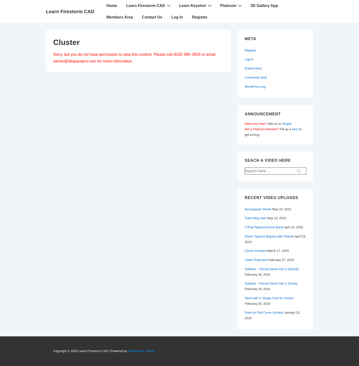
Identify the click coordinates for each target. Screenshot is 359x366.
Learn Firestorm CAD (70, 11)
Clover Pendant (255, 251)
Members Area (119, 17)
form (295, 129)
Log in (249, 59)
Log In (177, 17)
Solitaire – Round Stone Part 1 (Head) (271, 283)
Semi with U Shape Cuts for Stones (269, 298)
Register (199, 17)
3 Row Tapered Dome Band (264, 227)
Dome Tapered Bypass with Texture (269, 236)
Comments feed (256, 77)
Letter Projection (256, 260)
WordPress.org (255, 86)
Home (111, 6)
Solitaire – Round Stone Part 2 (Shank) (272, 269)
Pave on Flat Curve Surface (264, 312)
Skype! (287, 123)
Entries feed (253, 68)
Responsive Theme (141, 351)
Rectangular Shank (258, 209)
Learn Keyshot (196, 5)
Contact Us (152, 17)
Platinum (232, 5)
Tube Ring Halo (255, 218)
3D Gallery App (264, 6)
